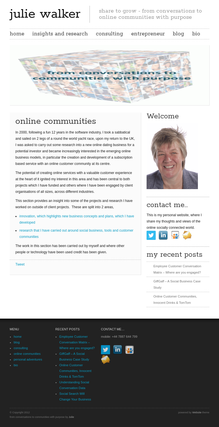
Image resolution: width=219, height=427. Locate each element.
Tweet (20, 264)
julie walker (45, 14)
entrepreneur (148, 34)
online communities (27, 353)
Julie (71, 417)
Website (196, 412)
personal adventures (28, 359)
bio (196, 34)
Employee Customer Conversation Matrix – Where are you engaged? (77, 342)
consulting (109, 34)
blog (178, 34)
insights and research (60, 34)
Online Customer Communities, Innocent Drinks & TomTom (75, 370)
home (17, 34)
